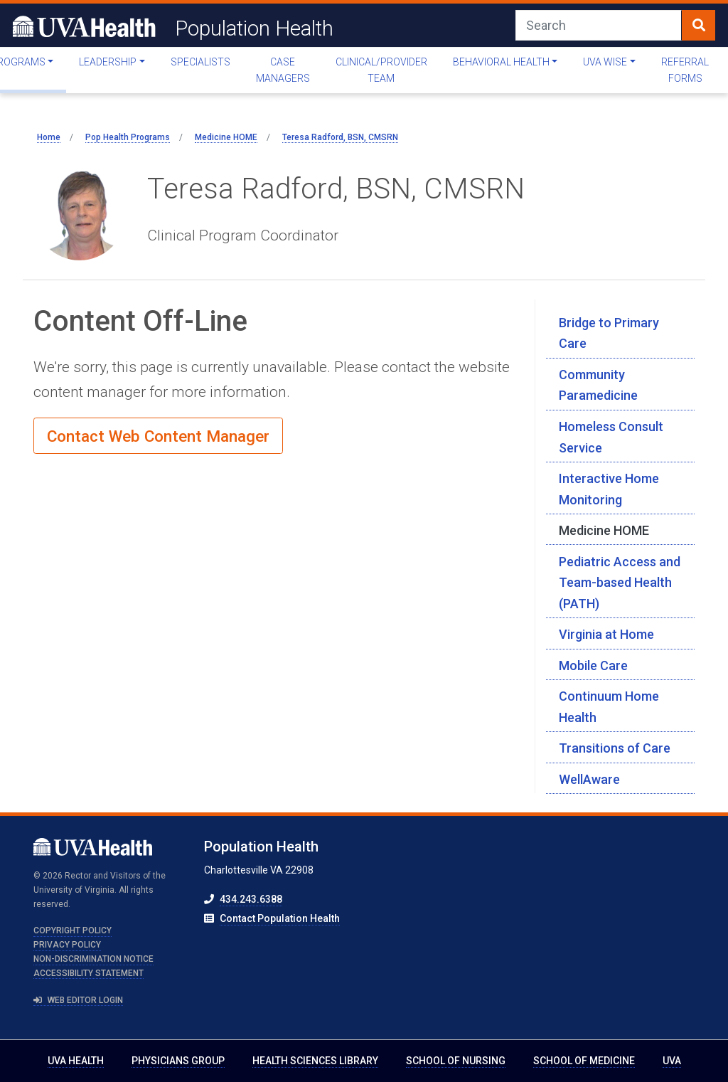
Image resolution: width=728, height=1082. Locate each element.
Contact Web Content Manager (158, 436)
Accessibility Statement (88, 973)
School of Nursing (455, 1060)
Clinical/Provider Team (381, 70)
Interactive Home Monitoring (609, 489)
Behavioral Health (501, 62)
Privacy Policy (67, 945)
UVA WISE (605, 62)
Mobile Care (593, 665)
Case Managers (283, 70)
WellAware (589, 779)
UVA (672, 1060)
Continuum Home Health (609, 707)
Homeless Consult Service (611, 437)
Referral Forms (685, 70)
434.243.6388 (251, 899)
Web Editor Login (78, 1000)
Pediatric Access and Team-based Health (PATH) (619, 582)
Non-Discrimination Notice (93, 959)
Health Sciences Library (315, 1060)
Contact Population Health (280, 918)
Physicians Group (178, 1060)
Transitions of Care (614, 748)
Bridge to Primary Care (609, 333)
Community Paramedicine (598, 385)
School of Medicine (584, 1060)
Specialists (200, 62)
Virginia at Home (606, 634)
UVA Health (76, 1060)
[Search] (598, 25)
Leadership (107, 62)
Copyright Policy (72, 930)
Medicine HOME (604, 530)
